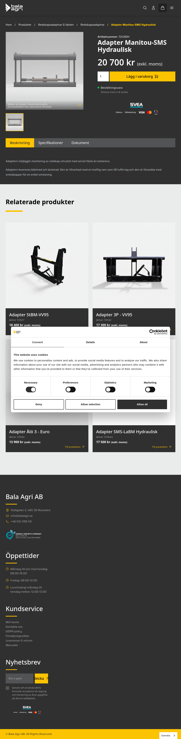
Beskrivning (20, 142)
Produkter (25, 24)
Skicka (41, 678)
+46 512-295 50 (21, 521)
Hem (9, 24)
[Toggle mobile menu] (171, 7)
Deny (39, 404)
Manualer (12, 645)
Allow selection (90, 404)
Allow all (142, 404)
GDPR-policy (14, 631)
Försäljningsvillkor (17, 636)
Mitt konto (12, 622)
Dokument (80, 142)
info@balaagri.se (22, 516)
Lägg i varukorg (142, 76)
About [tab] (143, 342)
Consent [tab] (37, 342)
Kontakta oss (14, 627)
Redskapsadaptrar (92, 24)
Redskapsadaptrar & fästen (56, 24)
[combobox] (168, 735)
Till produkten (75, 447)
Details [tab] (90, 342)
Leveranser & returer (19, 640)
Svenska (165, 735)
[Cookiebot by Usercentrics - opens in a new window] (151, 332)
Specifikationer (50, 142)
